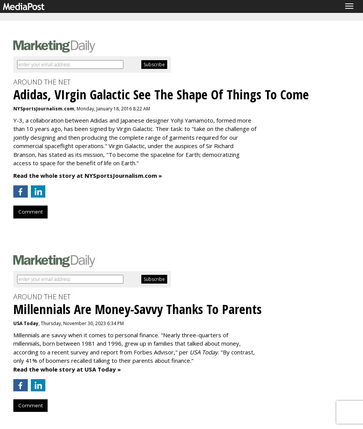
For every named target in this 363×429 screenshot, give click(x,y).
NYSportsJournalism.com (43, 108)
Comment (30, 211)
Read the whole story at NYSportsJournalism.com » (87, 175)
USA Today (25, 323)
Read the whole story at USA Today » (67, 369)
